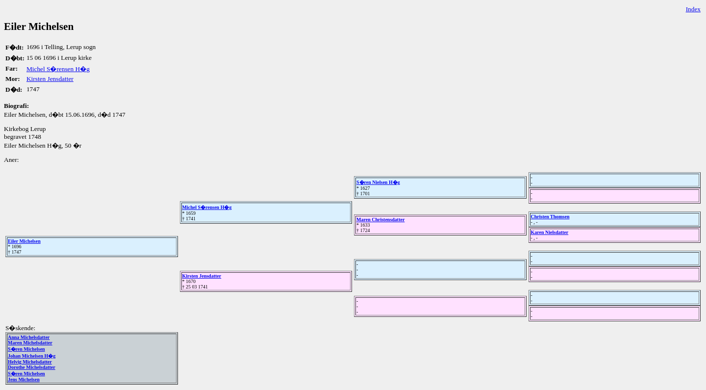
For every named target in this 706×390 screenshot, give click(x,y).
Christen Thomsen (550, 216)
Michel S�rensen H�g (58, 69)
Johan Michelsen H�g (31, 356)
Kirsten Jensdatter (50, 78)
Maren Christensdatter (380, 219)
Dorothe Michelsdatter (31, 367)
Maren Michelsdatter (30, 342)
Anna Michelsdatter (29, 337)
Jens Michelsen (24, 379)
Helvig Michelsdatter (30, 361)
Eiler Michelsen (24, 241)
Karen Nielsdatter (550, 232)
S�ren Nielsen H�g (378, 182)
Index (693, 9)
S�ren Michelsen (26, 349)
